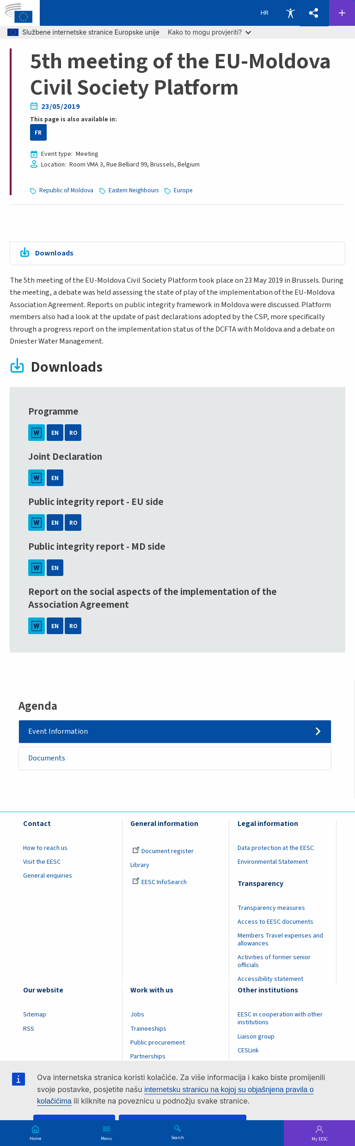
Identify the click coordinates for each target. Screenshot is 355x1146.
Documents (47, 758)
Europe (183, 190)
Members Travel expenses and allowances (280, 939)
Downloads (54, 253)
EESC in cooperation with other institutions (280, 1018)
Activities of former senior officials (274, 961)
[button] (314, 13)
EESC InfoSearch (159, 882)
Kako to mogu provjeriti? (209, 32)
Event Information (58, 731)
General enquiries (47, 875)
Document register (163, 851)
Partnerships (147, 1056)
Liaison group (256, 1036)
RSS (28, 1028)
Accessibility (290, 13)
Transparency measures (271, 908)
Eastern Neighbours (134, 190)
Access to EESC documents (275, 921)
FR (38, 132)
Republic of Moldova (66, 190)
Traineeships (148, 1028)
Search (177, 1137)
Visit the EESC (42, 862)
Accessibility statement (270, 979)
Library (139, 865)
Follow (342, 13)
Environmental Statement (273, 862)
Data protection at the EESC (276, 848)
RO (73, 432)
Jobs (137, 1015)
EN (55, 432)
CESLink (248, 1050)
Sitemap (34, 1015)
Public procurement (157, 1042)
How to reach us (45, 848)
